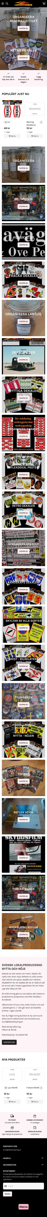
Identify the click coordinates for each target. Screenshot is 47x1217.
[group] (12, 121)
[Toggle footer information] (43, 1158)
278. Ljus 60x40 (10, 1087)
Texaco (7, 122)
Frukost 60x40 (33, 1087)
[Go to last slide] (6, 122)
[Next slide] (41, 122)
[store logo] (23, 3)
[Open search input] (7, 3)
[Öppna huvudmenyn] (3, 3)
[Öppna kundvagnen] (44, 3)
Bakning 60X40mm (31, 123)
